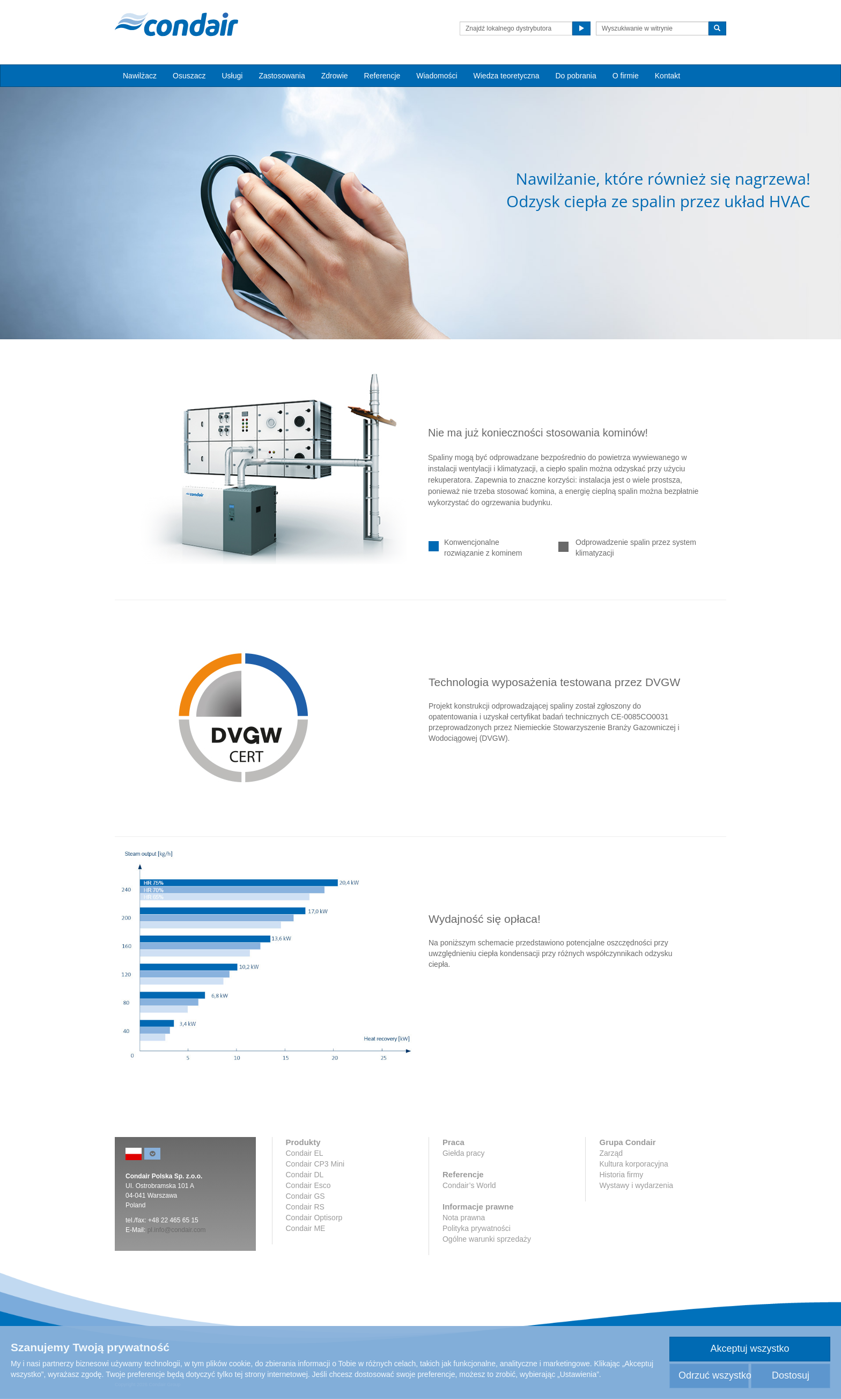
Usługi (232, 75)
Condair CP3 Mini (315, 1164)
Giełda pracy (463, 1153)
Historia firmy (621, 1174)
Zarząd (611, 1153)
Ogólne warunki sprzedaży (486, 1239)
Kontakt (667, 75)
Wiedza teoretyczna (507, 75)
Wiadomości (436, 75)
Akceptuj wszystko (749, 1348)
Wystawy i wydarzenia (636, 1185)
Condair (176, 24)
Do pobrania (575, 75)
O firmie (626, 75)
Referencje (382, 75)
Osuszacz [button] (189, 75)
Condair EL (304, 1153)
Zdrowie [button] (334, 75)
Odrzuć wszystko (713, 1375)
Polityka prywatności (476, 1228)
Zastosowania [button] (282, 75)
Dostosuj (790, 1375)
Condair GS (305, 1196)
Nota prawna (463, 1217)
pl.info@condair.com (176, 1230)
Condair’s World (469, 1185)
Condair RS (305, 1207)
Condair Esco (308, 1185)
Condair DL (305, 1174)
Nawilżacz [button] (140, 75)
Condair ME (306, 1228)
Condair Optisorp (314, 1217)
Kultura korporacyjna (633, 1164)
